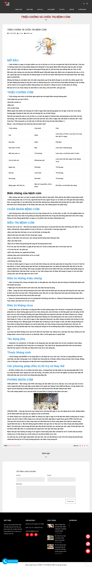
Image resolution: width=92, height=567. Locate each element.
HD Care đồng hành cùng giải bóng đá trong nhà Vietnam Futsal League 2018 (60, 548)
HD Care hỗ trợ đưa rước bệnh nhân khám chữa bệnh (60, 538)
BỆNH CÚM (11, 445)
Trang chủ (18, 9)
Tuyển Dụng (82, 9)
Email (49, 475)
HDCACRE (18, 445)
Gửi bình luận (70, 501)
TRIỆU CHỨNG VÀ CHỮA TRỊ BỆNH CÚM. (27, 29)
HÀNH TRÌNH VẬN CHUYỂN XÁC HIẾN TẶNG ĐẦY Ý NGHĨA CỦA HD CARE (60, 528)
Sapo (65, 565)
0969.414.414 (39, 527)
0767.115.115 (30, 527)
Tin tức (62, 9)
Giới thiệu (30, 9)
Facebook (75, 525)
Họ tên (18, 475)
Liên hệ (71, 9)
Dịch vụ (40, 9)
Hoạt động (51, 9)
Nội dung (19, 484)
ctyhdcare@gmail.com (32, 531)
